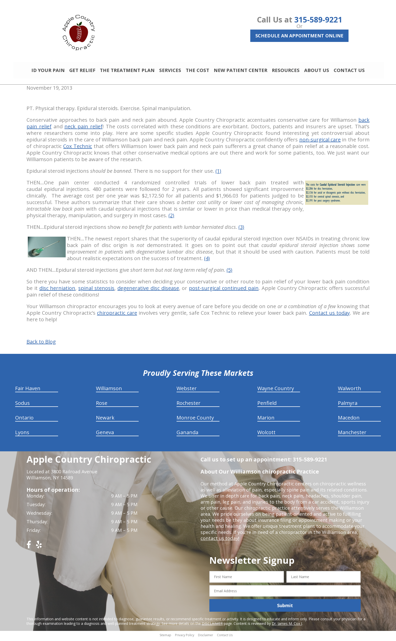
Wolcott (266, 434)
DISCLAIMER (212, 625)
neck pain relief (83, 128)
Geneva (105, 434)
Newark (105, 419)
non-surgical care (320, 141)
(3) (241, 229)
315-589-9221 (318, 19)
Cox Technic (77, 148)
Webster (187, 390)
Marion (266, 419)
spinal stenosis (96, 290)
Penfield (267, 405)
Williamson (109, 390)
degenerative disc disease (148, 290)
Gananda (187, 434)
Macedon (349, 419)
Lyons (22, 434)
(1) (218, 173)
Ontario (24, 419)
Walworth (349, 390)
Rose (101, 405)
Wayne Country (275, 390)
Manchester (352, 434)
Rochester (189, 405)
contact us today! (219, 540)
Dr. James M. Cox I (287, 625)
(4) (207, 260)
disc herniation (57, 290)
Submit (285, 608)
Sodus (22, 405)
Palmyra (347, 405)
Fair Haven (27, 390)
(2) (171, 217)
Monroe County (195, 419)
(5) (229, 272)
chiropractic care (117, 315)
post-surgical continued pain (224, 290)
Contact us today (329, 315)
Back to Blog (41, 344)
